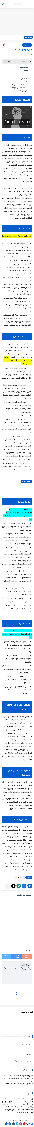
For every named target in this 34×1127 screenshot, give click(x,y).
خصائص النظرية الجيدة (22, 76)
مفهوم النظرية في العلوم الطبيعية (18, 84)
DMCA (29, 1051)
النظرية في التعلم (23, 90)
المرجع (9, 1120)
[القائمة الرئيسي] (31, 4)
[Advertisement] (17, 21)
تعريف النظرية (24, 73)
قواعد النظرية (24, 79)
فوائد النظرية (24, 81)
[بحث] (3, 4)
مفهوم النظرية (23, 67)
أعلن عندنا (28, 1057)
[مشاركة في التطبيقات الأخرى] (8, 886)
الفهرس (29, 1054)
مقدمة (26, 70)
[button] (24, 886)
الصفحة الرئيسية (26, 1041)
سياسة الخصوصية (26, 1048)
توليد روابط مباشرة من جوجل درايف (21, 1061)
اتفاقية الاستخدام (26, 1045)
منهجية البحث (27, 45)
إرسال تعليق (25, 964)
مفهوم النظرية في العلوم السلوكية (18, 87)
